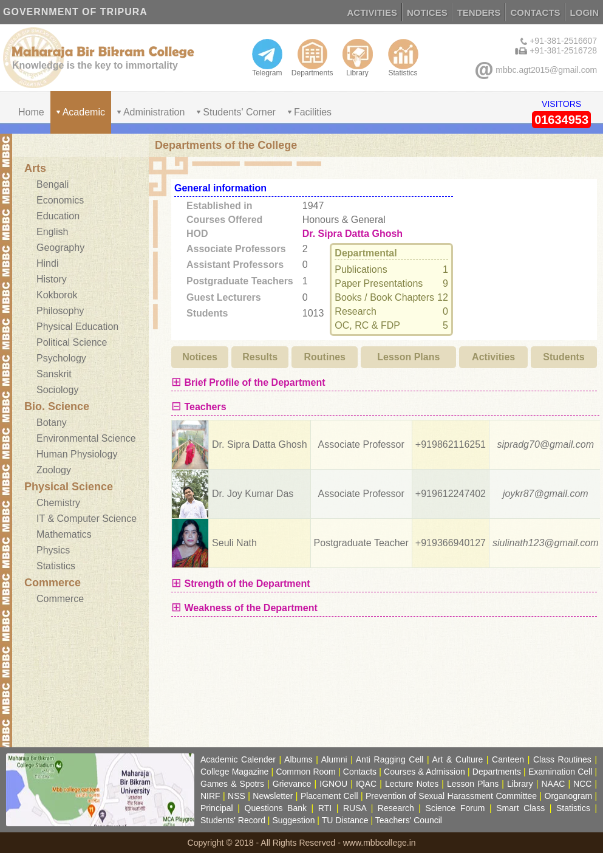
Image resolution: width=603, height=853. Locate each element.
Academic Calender (238, 759)
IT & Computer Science (86, 518)
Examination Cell (560, 771)
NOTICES (427, 12)
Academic (84, 112)
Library (357, 58)
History (51, 279)
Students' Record (232, 820)
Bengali (52, 184)
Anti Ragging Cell (390, 759)
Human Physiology (76, 454)
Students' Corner (239, 112)
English (52, 232)
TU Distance (345, 820)
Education (58, 216)
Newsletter (273, 796)
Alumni (334, 759)
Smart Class (520, 808)
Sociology (57, 390)
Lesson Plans (473, 784)
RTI (325, 808)
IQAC (366, 784)
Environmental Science (86, 438)
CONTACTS (535, 12)
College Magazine (234, 771)
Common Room (305, 771)
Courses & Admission (424, 771)
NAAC (553, 784)
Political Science (71, 342)
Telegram (267, 58)
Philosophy (60, 311)
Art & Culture (457, 759)
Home (31, 112)
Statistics (403, 58)
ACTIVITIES (372, 12)
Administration (154, 112)
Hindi (47, 263)
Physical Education (77, 326)
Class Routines (562, 759)
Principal (216, 808)
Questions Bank (276, 808)
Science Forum (455, 808)
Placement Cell (329, 796)
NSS (236, 796)
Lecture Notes (411, 784)
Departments (312, 58)
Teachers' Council (408, 820)
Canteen (508, 759)
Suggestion (293, 820)
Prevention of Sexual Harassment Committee (451, 796)
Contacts (359, 771)
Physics (53, 550)
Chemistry (58, 503)
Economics (60, 200)
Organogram (569, 796)
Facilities (313, 112)
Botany (51, 422)
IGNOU (333, 784)
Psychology (61, 358)
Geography (60, 247)
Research (396, 808)
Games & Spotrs (232, 784)
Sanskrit (54, 374)
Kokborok (57, 295)
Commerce (60, 599)
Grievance (292, 784)
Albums (298, 759)
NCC (582, 784)
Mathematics (64, 534)
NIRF (210, 796)
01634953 (561, 119)
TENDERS (479, 12)
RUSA (354, 808)
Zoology (53, 470)
